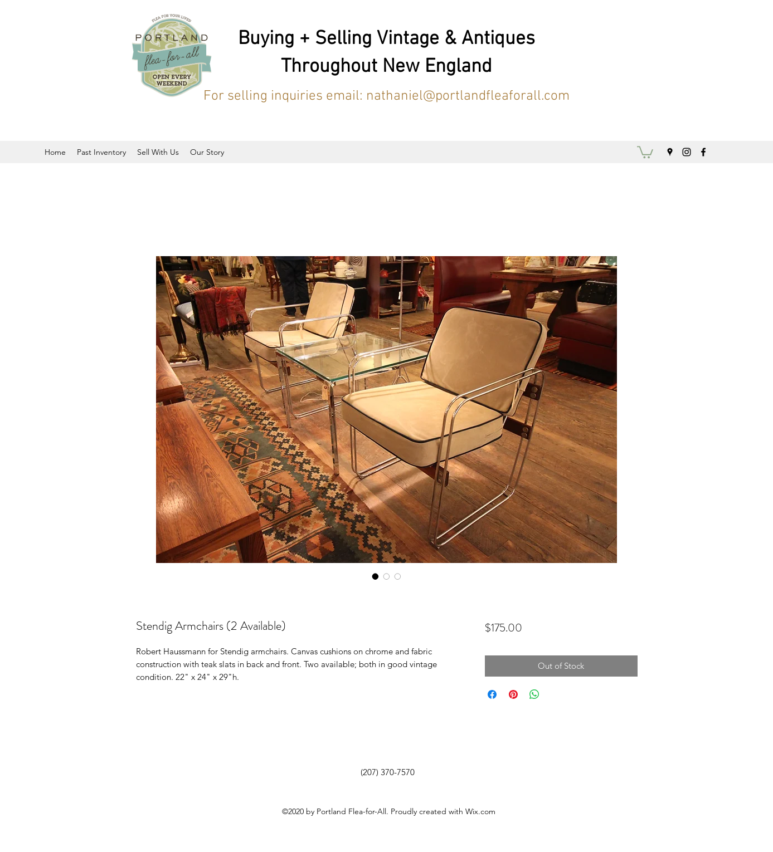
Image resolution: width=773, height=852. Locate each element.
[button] (645, 151)
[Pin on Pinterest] (513, 694)
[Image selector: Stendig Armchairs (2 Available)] (375, 576)
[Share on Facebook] (492, 694)
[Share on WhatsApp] (534, 694)
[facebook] (703, 152)
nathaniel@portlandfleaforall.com (468, 96)
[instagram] (686, 152)
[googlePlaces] (669, 152)
